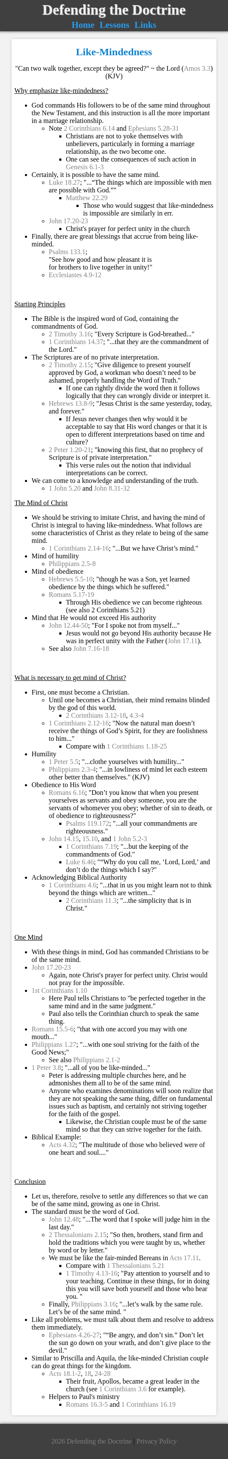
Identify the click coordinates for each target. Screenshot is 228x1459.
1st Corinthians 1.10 (59, 990)
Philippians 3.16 (93, 1304)
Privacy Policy (157, 1441)
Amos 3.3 (197, 68)
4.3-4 (137, 715)
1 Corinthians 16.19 (148, 1404)
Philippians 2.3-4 (72, 769)
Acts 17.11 (184, 1257)
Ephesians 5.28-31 (153, 128)
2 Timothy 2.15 (70, 364)
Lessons (114, 25)
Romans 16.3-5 (87, 1404)
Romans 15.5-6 (53, 1029)
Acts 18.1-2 (65, 1373)
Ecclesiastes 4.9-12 (75, 275)
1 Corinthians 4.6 (73, 885)
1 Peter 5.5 (64, 761)
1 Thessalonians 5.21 (135, 1265)
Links (145, 25)
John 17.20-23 (68, 221)
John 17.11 (182, 640)
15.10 (90, 838)
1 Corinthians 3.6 (123, 1389)
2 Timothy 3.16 (70, 334)
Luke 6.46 (80, 862)
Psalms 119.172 (87, 823)
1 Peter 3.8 (46, 1067)
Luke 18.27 (64, 182)
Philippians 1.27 (54, 1044)
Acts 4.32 (62, 1144)
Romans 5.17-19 (71, 594)
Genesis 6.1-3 (85, 167)
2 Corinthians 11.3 (91, 900)
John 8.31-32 (112, 488)
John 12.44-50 (68, 625)
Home (83, 25)
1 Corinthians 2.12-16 (79, 723)
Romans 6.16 (67, 792)
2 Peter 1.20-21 (70, 449)
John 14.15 (64, 838)
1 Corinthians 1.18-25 (137, 746)
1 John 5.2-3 (130, 838)
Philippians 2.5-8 (72, 563)
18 (87, 1373)
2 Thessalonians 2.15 (77, 1234)
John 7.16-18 (91, 648)
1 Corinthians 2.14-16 (79, 548)
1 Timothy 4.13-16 (92, 1273)
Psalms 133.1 (67, 251)
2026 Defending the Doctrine (92, 1441)
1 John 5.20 (65, 488)
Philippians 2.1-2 (96, 1060)
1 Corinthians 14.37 (76, 341)
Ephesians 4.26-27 (74, 1335)
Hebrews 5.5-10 (71, 579)
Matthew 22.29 (87, 197)
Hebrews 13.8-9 (71, 403)
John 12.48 (64, 1219)
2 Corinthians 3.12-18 (96, 715)
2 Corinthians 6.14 (89, 128)
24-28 (102, 1373)
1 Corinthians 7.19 (91, 846)
